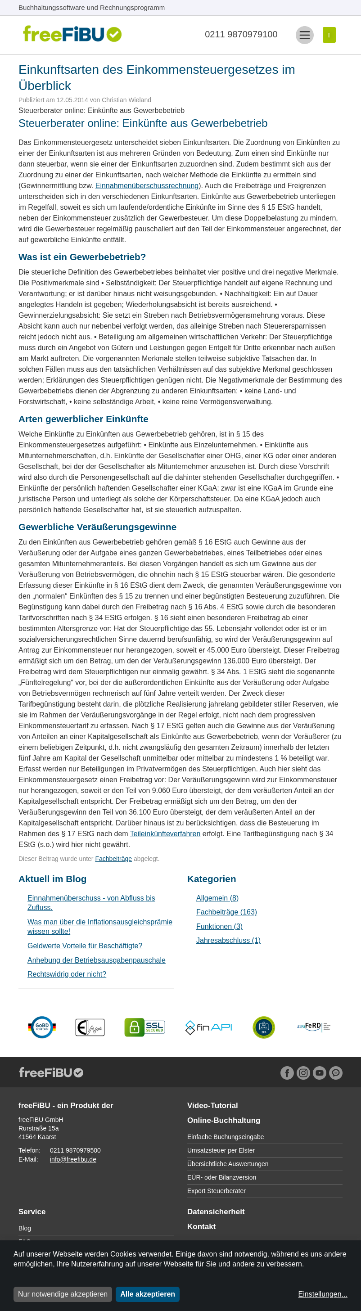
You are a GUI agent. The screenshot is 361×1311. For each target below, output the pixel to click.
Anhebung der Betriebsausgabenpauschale (96, 960)
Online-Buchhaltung (223, 1120)
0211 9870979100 (241, 34)
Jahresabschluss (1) (228, 940)
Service (32, 1211)
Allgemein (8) (217, 898)
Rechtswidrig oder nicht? (66, 974)
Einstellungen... (322, 1294)
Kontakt (201, 1226)
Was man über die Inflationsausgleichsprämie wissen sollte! (99, 927)
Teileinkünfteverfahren (165, 834)
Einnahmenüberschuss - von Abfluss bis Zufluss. (91, 903)
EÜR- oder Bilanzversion (221, 1177)
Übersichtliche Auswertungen (228, 1163)
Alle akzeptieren (147, 1294)
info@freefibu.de (73, 1159)
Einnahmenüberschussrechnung (147, 185)
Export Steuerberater (216, 1190)
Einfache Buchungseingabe (225, 1136)
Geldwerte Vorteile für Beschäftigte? (84, 946)
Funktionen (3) (219, 926)
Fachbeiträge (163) (226, 912)
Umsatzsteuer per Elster (221, 1150)
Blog (24, 1228)
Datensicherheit (216, 1211)
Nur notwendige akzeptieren (63, 1294)
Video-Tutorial (212, 1105)
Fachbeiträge (113, 858)
